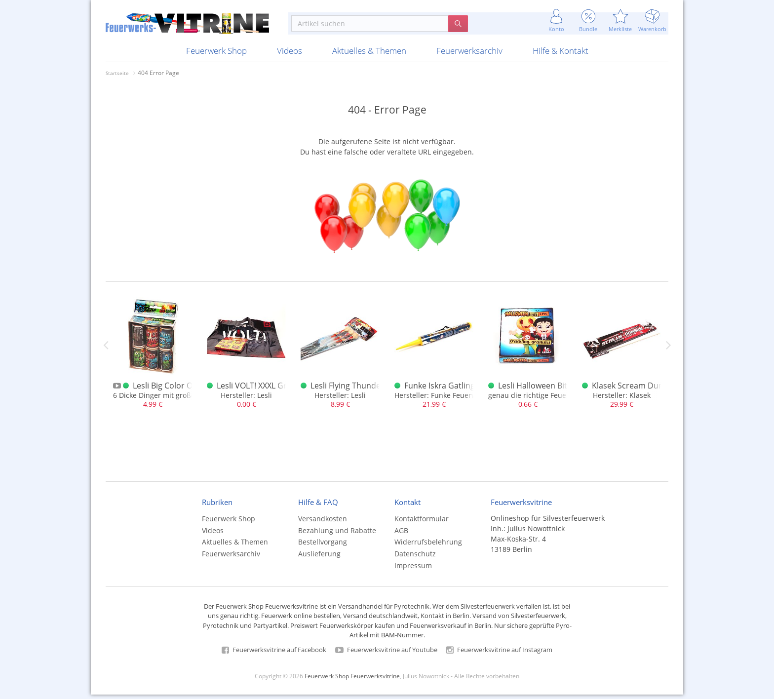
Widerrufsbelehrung (428, 546)
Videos (289, 55)
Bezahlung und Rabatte (337, 534)
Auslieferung (319, 558)
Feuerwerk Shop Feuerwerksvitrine (352, 680)
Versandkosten (322, 523)
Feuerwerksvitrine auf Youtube (386, 654)
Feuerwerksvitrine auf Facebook (274, 654)
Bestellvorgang (322, 546)
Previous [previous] (105, 349)
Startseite (117, 77)
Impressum (413, 570)
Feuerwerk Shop (216, 55)
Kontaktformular (421, 523)
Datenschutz (415, 558)
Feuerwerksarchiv (469, 55)
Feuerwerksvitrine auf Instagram (499, 654)
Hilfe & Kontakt (560, 55)
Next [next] (668, 349)
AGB (401, 534)
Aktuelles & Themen (369, 55)
